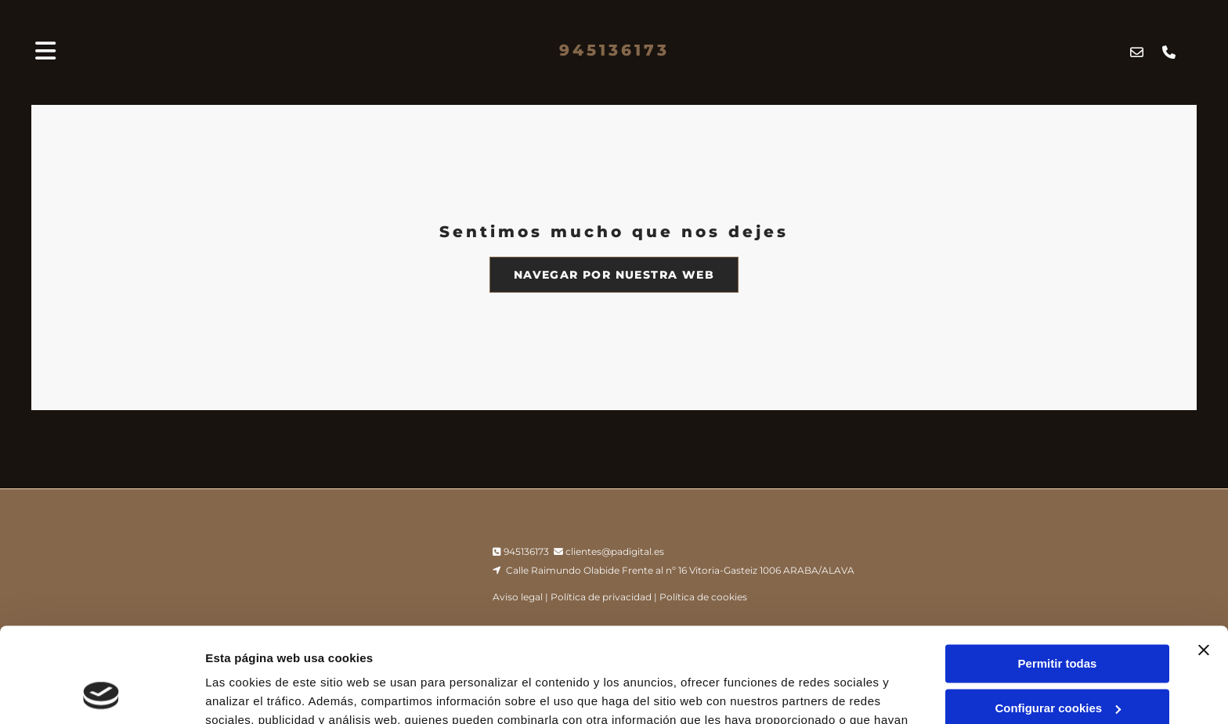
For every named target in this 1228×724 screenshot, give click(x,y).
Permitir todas (1057, 575)
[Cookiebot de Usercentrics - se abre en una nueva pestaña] (101, 693)
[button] (614, 275)
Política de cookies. (602, 650)
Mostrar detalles (251, 693)
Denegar (1057, 663)
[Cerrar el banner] (1203, 561)
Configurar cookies (1058, 618)
